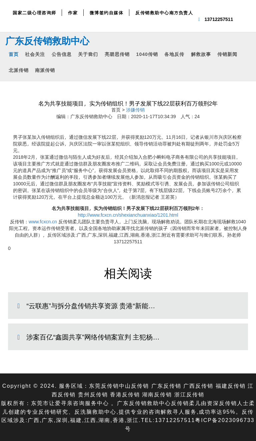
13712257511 (219, 19)
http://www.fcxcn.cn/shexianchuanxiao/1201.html (128, 215)
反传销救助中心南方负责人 (164, 13)
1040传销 (147, 54)
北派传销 (19, 70)
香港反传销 (125, 394)
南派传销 (45, 70)
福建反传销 (231, 385)
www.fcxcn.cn (43, 221)
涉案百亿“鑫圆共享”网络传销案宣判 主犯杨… (92, 336)
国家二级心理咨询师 (34, 13)
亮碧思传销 (117, 54)
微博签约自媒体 (107, 13)
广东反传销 (166, 385)
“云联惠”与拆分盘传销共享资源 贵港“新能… (90, 305)
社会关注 (35, 54)
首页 (14, 54)
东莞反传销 (104, 385)
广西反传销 (198, 385)
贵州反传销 (93, 394)
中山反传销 (134, 385)
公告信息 (62, 54)
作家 (73, 13)
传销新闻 (227, 54)
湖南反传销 (157, 394)
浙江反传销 (189, 394)
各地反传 (174, 54)
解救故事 (201, 54)
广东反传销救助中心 (47, 40)
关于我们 (88, 54)
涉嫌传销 (135, 110)
